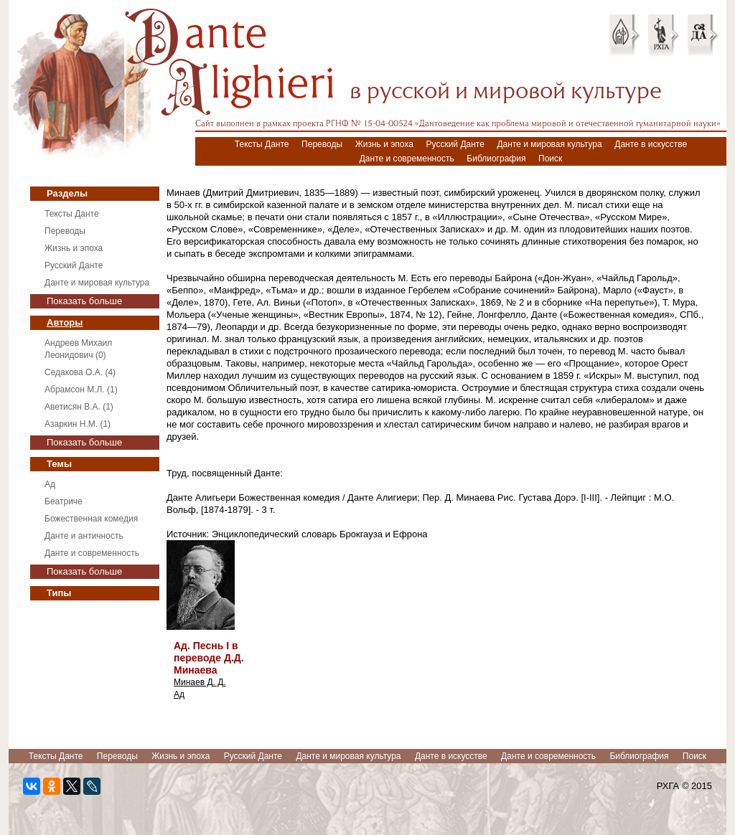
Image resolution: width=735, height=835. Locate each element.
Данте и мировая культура (549, 144)
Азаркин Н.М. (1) (78, 424)
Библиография (496, 159)
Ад (50, 484)
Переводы (321, 144)
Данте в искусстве (650, 144)
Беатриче (64, 501)
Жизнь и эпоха (384, 144)
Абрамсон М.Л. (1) (81, 390)
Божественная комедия (91, 519)
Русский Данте (455, 144)
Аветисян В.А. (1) (79, 407)
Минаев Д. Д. (200, 682)
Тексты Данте (262, 144)
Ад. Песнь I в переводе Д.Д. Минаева (209, 658)
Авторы (65, 322)
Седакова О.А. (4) (80, 372)
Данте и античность (84, 536)
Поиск (550, 159)
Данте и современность (407, 159)
